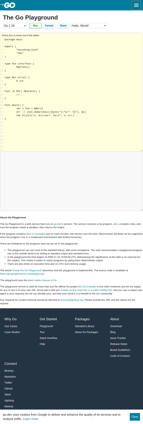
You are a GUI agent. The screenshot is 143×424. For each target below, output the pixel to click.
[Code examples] (89, 25)
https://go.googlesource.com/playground (22, 273)
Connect (10, 364)
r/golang (9, 400)
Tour (42, 332)
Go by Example (87, 286)
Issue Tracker (118, 338)
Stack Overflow (48, 338)
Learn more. (31, 418)
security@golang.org (72, 300)
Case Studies (12, 332)
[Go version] (15, 25)
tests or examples (35, 233)
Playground (46, 326)
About (114, 319)
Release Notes (118, 344)
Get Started (48, 319)
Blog (112, 332)
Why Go (10, 319)
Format (49, 25)
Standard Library (84, 326)
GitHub (8, 388)
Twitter (8, 382)
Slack (7, 394)
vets (115, 224)
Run (35, 25)
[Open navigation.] (136, 5)
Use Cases (10, 326)
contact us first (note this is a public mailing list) (86, 290)
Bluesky (9, 370)
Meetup (8, 406)
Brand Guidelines (120, 349)
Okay (134, 416)
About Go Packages (86, 332)
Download (116, 326)
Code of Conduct (120, 355)
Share (63, 25)
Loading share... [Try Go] (73, 94)
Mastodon (10, 376)
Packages (82, 319)
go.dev (58, 224)
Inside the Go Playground (27, 270)
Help (42, 344)
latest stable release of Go (42, 280)
